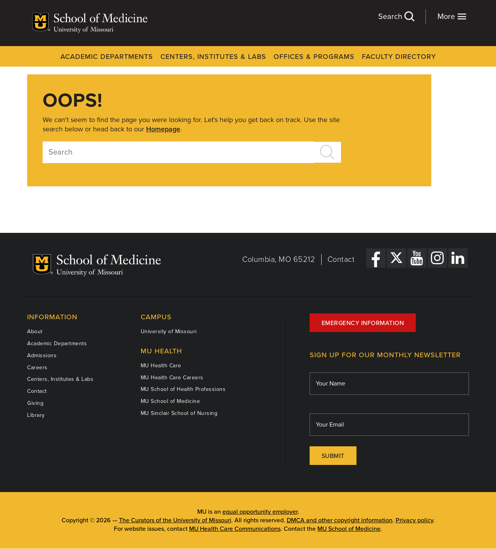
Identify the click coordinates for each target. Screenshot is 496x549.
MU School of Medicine (170, 401)
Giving (35, 403)
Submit (333, 456)
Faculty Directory (399, 56)
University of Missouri (169, 331)
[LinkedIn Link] (458, 258)
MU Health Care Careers (172, 377)
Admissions (42, 355)
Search (396, 16)
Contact (341, 259)
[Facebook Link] (376, 258)
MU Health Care (161, 365)
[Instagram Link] (437, 258)
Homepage (163, 129)
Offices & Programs (314, 56)
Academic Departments (106, 56)
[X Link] (396, 258)
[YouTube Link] (417, 258)
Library (36, 415)
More (452, 16)
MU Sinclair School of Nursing (179, 413)
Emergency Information (363, 323)
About (35, 331)
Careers (37, 367)
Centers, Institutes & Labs (213, 56)
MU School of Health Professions (183, 389)
